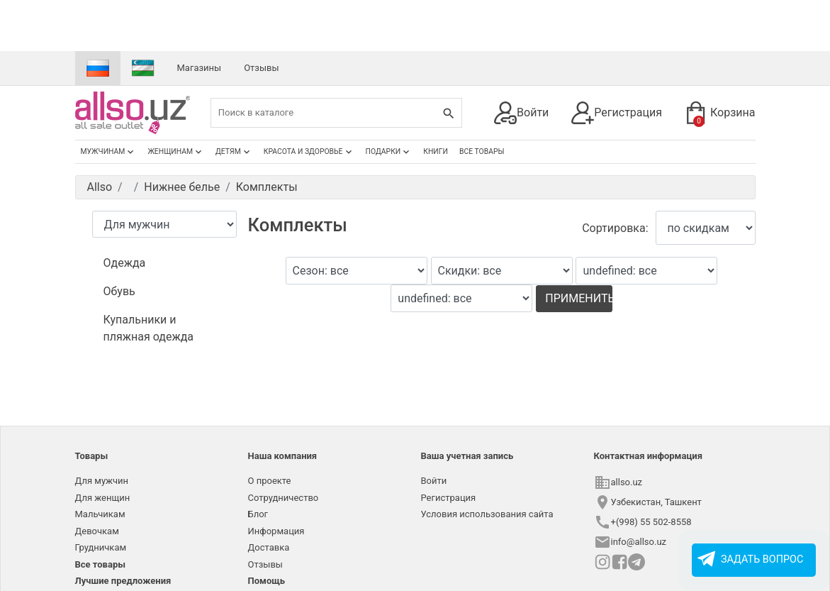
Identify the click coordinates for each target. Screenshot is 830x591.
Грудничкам (101, 547)
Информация (276, 531)
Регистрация (616, 112)
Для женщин (102, 497)
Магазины (199, 67)
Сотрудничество (283, 497)
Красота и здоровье (309, 152)
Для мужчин (102, 480)
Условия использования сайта (487, 514)
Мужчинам (109, 152)
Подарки (389, 152)
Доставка (269, 547)
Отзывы (261, 67)
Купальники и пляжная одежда (148, 328)
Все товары (482, 151)
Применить (578, 298)
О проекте (269, 480)
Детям (233, 152)
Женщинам (175, 152)
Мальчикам (100, 514)
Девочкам (97, 531)
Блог (258, 514)
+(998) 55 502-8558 (651, 522)
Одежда (124, 263)
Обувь (119, 291)
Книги (435, 151)
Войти (521, 112)
